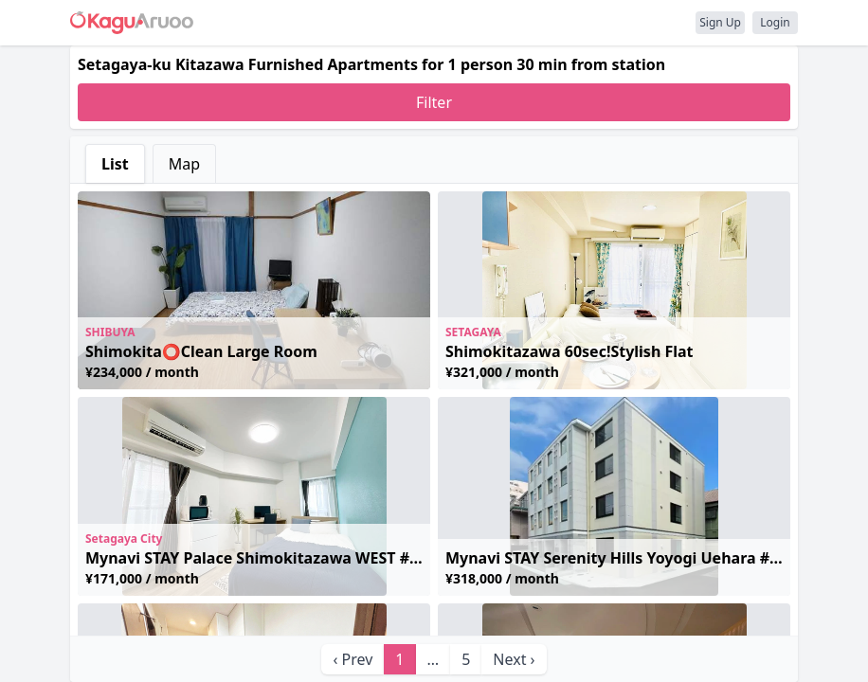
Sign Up (720, 22)
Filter (434, 102)
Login (774, 22)
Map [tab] (184, 163)
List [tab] (115, 163)
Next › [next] (513, 659)
